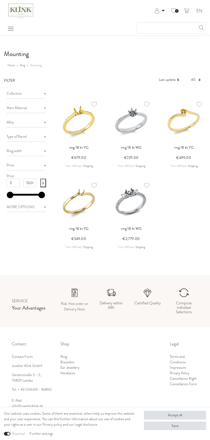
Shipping (88, 166)
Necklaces (67, 373)
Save (175, 425)
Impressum (178, 367)
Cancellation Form (183, 384)
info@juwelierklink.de (27, 405)
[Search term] (166, 27)
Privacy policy (52, 424)
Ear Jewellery (70, 367)
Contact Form (22, 356)
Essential (18, 433)
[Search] (200, 27)
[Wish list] (174, 11)
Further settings (41, 433)
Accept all (175, 415)
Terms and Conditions (178, 359)
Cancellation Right (183, 378)
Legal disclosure (86, 424)
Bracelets (67, 362)
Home (11, 65)
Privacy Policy (179, 373)
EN (199, 11)
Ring (22, 65)
